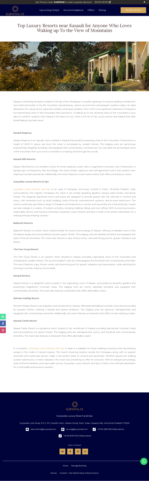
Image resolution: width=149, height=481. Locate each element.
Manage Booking (78, 466)
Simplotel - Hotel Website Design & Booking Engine (79, 473)
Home (65, 466)
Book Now (133, 10)
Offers (91, 10)
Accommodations (73, 10)
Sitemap (53, 473)
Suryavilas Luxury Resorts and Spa (31, 189)
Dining (102, 10)
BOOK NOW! (103, 2)
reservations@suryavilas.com (43, 429)
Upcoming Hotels (49, 10)
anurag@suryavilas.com (77, 429)
